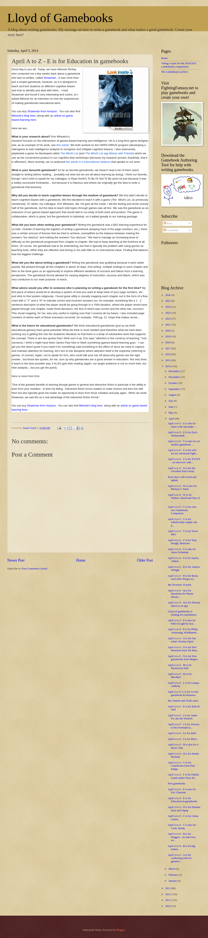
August (172, 394)
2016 (168, 354)
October (173, 383)
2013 (168, 888)
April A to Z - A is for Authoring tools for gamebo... (179, 858)
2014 (168, 366)
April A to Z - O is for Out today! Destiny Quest (182, 640)
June (171, 406)
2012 (168, 894)
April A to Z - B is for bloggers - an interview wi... (182, 837)
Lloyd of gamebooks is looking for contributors (182, 613)
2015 (168, 360)
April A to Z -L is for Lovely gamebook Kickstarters (183, 693)
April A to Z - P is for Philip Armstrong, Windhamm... (183, 631)
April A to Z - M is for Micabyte (180, 676)
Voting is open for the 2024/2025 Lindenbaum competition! (178, 65)
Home (80, 560)
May (171, 412)
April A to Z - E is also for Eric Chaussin (182, 791)
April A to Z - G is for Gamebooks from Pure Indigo (181, 765)
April (171, 418)
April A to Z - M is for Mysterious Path (180, 667)
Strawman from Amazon (42, 111)
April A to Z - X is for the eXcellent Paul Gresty (181, 470)
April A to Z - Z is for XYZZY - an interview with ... (184, 461)
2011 (168, 900)
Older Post (145, 560)
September (174, 389)
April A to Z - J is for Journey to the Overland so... (183, 726)
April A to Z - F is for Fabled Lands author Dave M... (183, 776)
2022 (168, 318)
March (172, 868)
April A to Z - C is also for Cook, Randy (182, 826)
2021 (168, 324)
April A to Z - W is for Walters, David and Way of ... (184, 498)
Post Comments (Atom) (34, 568)
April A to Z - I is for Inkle (182, 733)
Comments (170, 230)
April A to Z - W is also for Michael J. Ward (182, 488)
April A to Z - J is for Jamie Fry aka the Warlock (182, 717)
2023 (168, 312)
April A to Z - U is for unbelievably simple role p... (182, 522)
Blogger (120, 929)
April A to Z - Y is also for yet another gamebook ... (184, 443)
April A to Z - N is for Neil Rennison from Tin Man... (183, 649)
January (172, 880)
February (173, 874)
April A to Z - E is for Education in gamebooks (182, 800)
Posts (167, 223)
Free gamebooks (176, 783)
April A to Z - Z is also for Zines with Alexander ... (182, 425)
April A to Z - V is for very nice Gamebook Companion (182, 510)
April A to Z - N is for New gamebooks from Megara (183, 658)
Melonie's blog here (23, 115)
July (171, 400)
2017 (168, 348)
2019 (168, 336)
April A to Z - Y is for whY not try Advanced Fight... (183, 452)
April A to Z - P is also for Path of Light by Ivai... (182, 622)
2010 (168, 906)
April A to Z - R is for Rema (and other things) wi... (183, 577)
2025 (168, 300)
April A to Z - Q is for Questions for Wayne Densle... (180, 593)
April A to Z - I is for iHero (182, 739)
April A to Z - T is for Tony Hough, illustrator (182, 542)
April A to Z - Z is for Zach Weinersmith (182, 434)
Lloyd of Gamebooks (60, 18)
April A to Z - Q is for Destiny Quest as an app (184, 604)
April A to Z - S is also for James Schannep (182, 551)
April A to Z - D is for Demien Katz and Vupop (184, 809)
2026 (168, 295)
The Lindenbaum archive (174, 71)
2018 (168, 342)
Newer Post (16, 560)
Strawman (50, 77)
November (174, 377)
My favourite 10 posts (179, 584)
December (174, 371)
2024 (168, 306)
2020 (168, 330)
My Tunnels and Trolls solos (183, 700)
